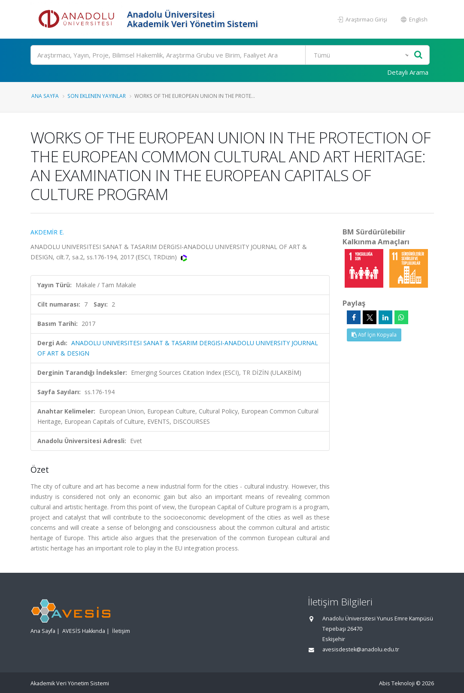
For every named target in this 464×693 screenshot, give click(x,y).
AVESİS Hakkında (83, 631)
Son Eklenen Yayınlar (96, 95)
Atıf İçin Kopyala (374, 334)
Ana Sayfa (45, 95)
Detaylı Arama (407, 72)
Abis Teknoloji (397, 683)
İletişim (121, 631)
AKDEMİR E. (47, 232)
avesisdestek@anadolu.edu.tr (360, 649)
